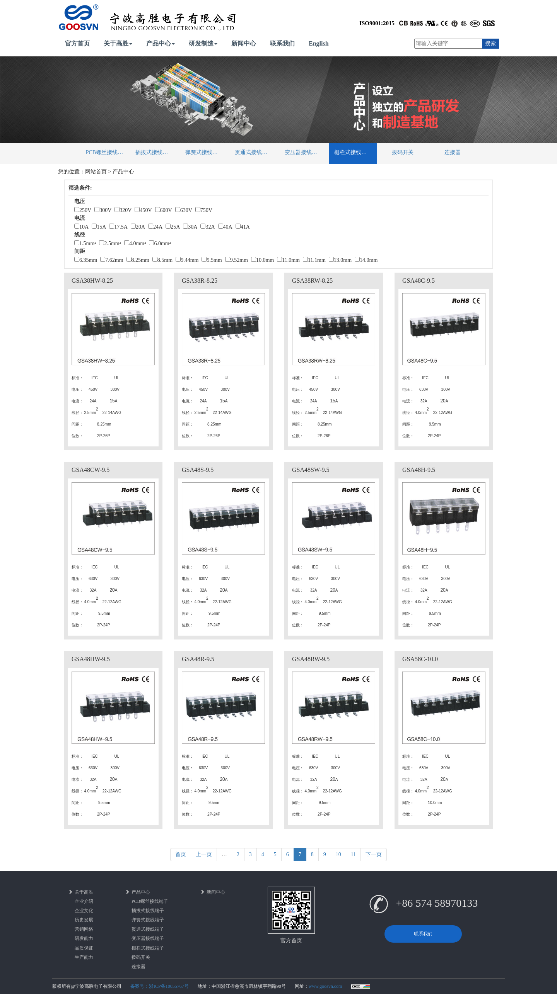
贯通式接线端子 (254, 152)
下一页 (374, 854)
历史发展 (84, 920)
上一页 (204, 854)
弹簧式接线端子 (204, 152)
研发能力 (84, 938)
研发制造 (203, 43)
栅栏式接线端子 (353, 152)
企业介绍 (84, 901)
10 (338, 854)
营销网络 (84, 929)
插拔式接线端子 (154, 152)
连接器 (452, 152)
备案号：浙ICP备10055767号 (159, 986)
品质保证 (84, 948)
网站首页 (96, 172)
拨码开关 (402, 152)
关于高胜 (118, 43)
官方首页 (77, 43)
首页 (180, 854)
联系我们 (282, 43)
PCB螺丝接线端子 (107, 152)
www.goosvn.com (325, 986)
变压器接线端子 (304, 152)
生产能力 (84, 957)
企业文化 (84, 910)
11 (353, 854)
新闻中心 (243, 43)
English (319, 43)
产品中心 (160, 43)
